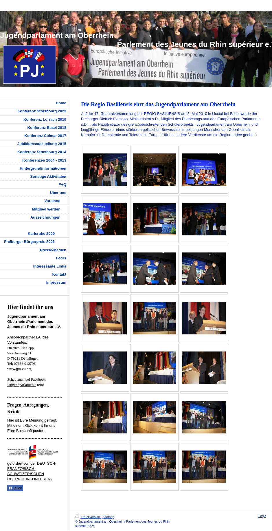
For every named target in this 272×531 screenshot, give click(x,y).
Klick (28, 425)
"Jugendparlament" (21, 384)
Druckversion (88, 517)
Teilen (15, 488)
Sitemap (108, 517)
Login (262, 516)
